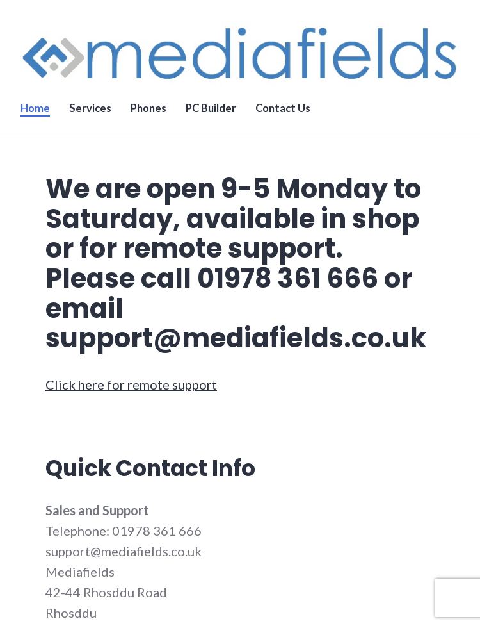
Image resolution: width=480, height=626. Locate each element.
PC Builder (211, 108)
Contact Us (282, 108)
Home (35, 108)
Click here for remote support (131, 384)
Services (90, 108)
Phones (148, 108)
